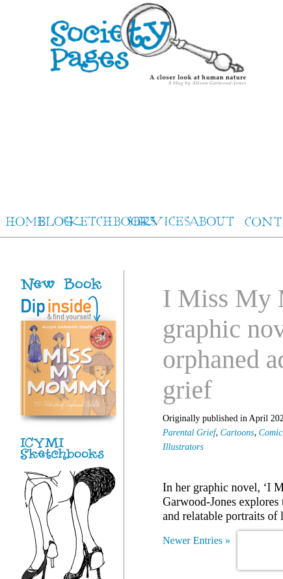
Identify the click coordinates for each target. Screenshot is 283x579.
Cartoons (237, 432)
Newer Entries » (196, 540)
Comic (271, 432)
